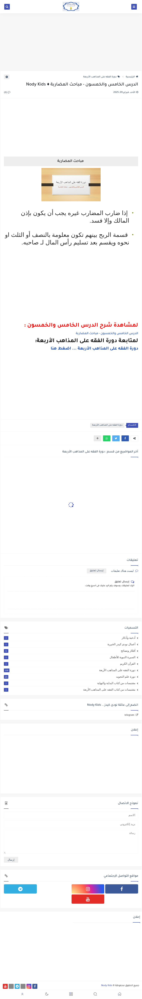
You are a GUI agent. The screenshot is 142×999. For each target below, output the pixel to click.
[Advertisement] (71, 42)
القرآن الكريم (69, 663)
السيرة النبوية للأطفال (69, 657)
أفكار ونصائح (69, 650)
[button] (125, 438)
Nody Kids (106, 985)
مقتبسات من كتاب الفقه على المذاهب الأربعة (69, 689)
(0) (7, 92)
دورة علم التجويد (69, 676)
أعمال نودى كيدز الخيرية (69, 644)
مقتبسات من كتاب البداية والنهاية (69, 683)
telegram (129, 714)
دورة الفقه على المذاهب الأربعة (101, 77)
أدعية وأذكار (69, 637)
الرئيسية (132, 77)
